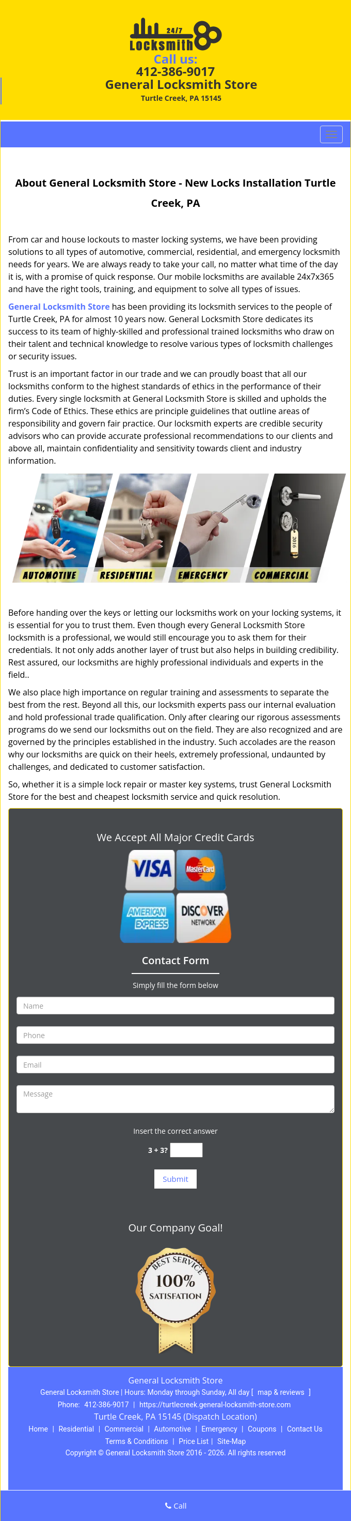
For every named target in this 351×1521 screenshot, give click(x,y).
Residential (76, 1429)
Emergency (219, 1429)
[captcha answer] (186, 1150)
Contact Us (305, 1429)
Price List (194, 1441)
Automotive (172, 1429)
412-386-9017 (175, 71)
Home (38, 1429)
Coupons (262, 1429)
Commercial (124, 1429)
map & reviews (282, 1392)
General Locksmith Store (59, 306)
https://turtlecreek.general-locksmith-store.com (215, 1405)
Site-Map (231, 1441)
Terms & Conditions (136, 1441)
